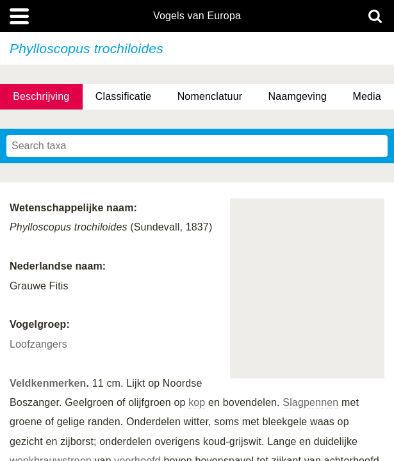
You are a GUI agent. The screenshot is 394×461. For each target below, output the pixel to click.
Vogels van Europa (197, 16)
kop (196, 402)
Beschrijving (41, 96)
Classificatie (123, 96)
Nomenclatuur (210, 96)
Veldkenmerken (48, 383)
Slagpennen (310, 402)
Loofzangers (38, 344)
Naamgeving (297, 96)
